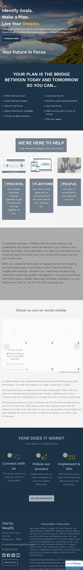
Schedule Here (11, 38)
